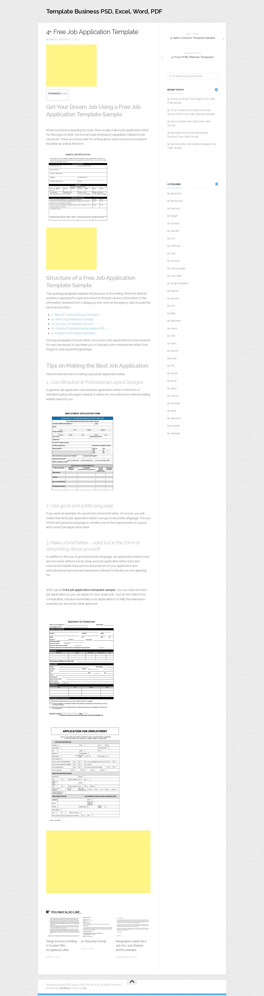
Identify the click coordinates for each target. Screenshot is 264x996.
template (174, 426)
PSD (172, 366)
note (172, 336)
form (172, 306)
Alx (85, 989)
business (51, 40)
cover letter (176, 276)
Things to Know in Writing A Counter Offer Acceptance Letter (61, 946)
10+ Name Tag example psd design (74, 320)
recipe (173, 381)
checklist (174, 261)
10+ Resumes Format (94, 942)
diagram (174, 291)
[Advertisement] (71, 66)
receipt (173, 374)
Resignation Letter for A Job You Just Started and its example (131, 946)
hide (64, 94)
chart (173, 254)
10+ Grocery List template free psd (74, 324)
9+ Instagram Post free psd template (75, 334)
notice (173, 344)
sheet (173, 411)
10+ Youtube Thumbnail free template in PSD (80, 329)
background (176, 201)
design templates (179, 284)
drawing (174, 299)
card (172, 239)
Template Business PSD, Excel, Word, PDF (113, 12)
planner (174, 351)
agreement (176, 194)
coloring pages (178, 269)
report (173, 389)
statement (175, 419)
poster (173, 359)
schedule (175, 404)
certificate (175, 246)
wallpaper (175, 434)
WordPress (65, 989)
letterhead (175, 321)
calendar (174, 231)
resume (174, 396)
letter (173, 314)
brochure (175, 209)
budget (174, 216)
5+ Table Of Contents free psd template (77, 315)
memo (173, 329)
